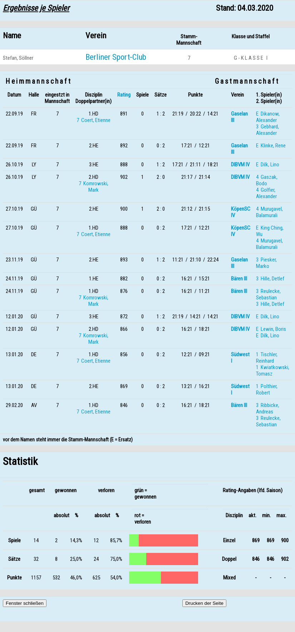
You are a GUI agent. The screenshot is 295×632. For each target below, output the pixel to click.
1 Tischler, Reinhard (266, 357)
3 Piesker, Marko (266, 262)
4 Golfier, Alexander (266, 193)
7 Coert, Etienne (93, 120)
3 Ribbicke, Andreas (267, 408)
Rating (124, 95)
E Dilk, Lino (267, 164)
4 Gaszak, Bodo (266, 180)
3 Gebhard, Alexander (267, 129)
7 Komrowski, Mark (93, 186)
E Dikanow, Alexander (268, 117)
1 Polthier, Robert (266, 389)
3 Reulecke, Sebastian (268, 294)
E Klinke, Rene (271, 145)
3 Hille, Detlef (270, 278)
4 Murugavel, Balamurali (269, 212)
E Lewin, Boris (271, 329)
